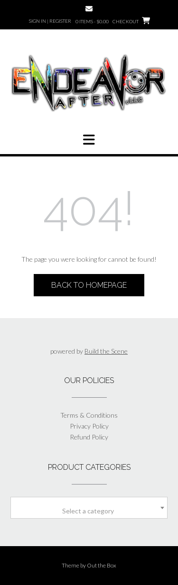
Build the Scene (106, 351)
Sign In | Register (50, 21)
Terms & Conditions (89, 415)
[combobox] (89, 508)
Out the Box (101, 565)
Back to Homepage (89, 285)
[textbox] (89, 511)
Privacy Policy (89, 426)
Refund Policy (89, 437)
